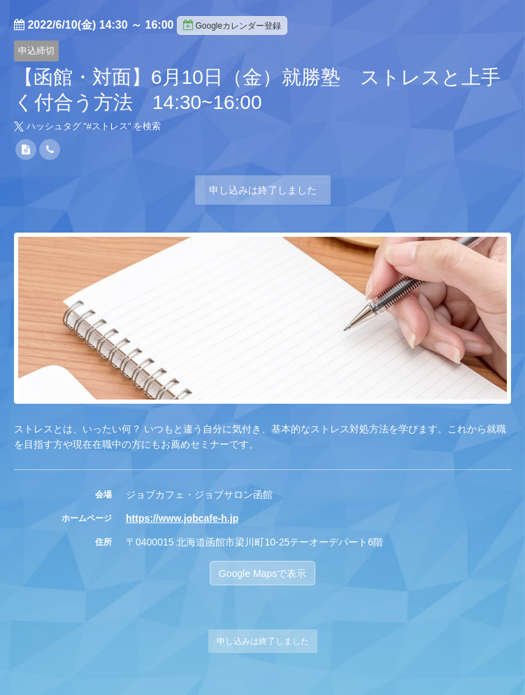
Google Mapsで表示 (262, 573)
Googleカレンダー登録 (232, 25)
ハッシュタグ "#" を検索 (87, 126)
